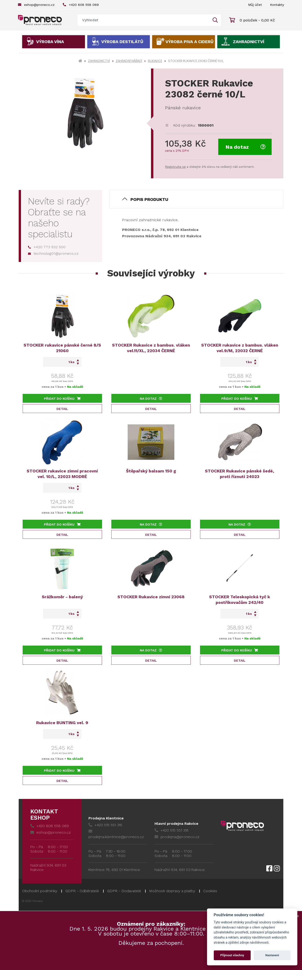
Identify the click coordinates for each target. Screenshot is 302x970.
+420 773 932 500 (47, 247)
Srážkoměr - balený (62, 596)
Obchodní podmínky (39, 891)
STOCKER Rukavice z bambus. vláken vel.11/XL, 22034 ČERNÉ (151, 348)
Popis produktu (149, 199)
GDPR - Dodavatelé (124, 891)
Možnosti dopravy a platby (172, 891)
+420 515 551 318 (172, 830)
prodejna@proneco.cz (177, 837)
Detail (62, 409)
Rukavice (155, 61)
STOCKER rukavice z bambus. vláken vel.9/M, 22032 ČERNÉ (239, 348)
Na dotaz (245, 147)
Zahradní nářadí (129, 61)
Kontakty (277, 5)
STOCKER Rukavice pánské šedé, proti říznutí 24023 (239, 473)
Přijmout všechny (232, 955)
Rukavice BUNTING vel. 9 (62, 722)
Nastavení (272, 955)
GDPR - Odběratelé (82, 891)
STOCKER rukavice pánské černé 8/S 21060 (62, 348)
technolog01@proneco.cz (53, 253)
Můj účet (255, 5)
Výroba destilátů (122, 41)
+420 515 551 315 (105, 825)
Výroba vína (50, 41)
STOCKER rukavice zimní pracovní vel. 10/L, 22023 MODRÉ (62, 473)
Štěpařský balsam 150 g (151, 470)
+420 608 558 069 (81, 5)
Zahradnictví (248, 41)
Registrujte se (175, 167)
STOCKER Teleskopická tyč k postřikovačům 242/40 (239, 599)
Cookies (210, 891)
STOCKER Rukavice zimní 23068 (151, 596)
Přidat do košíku (62, 398)
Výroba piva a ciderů (189, 41)
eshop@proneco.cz (36, 5)
